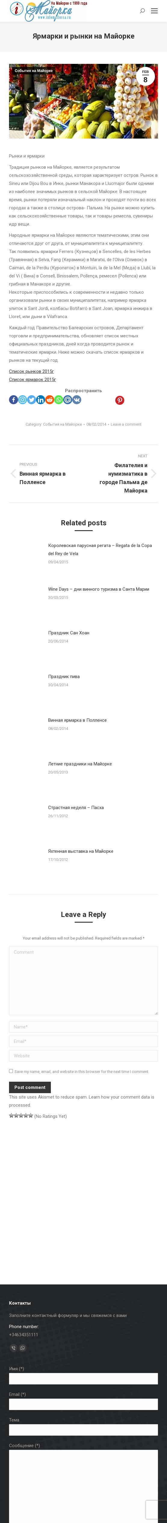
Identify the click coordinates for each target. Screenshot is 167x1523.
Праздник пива (64, 676)
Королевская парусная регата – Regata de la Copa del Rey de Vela (100, 549)
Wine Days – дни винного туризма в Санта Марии (98, 589)
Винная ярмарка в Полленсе (77, 720)
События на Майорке (34, 71)
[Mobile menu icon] (154, 10)
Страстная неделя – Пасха (76, 807)
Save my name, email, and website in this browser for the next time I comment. (81, 1071)
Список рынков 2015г (31, 371)
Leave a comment (126, 424)
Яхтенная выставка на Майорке (80, 851)
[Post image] (25, 559)
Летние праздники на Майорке (80, 764)
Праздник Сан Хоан (68, 633)
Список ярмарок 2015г (32, 379)
